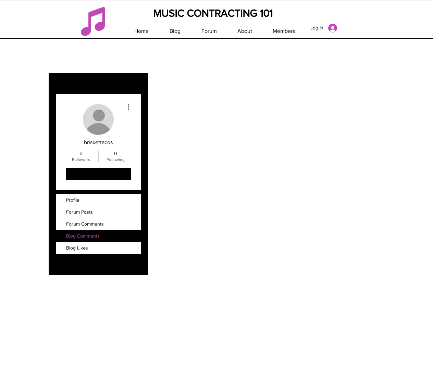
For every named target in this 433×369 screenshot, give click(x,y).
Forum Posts (79, 212)
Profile (72, 200)
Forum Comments (85, 224)
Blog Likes (77, 248)
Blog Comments (83, 236)
